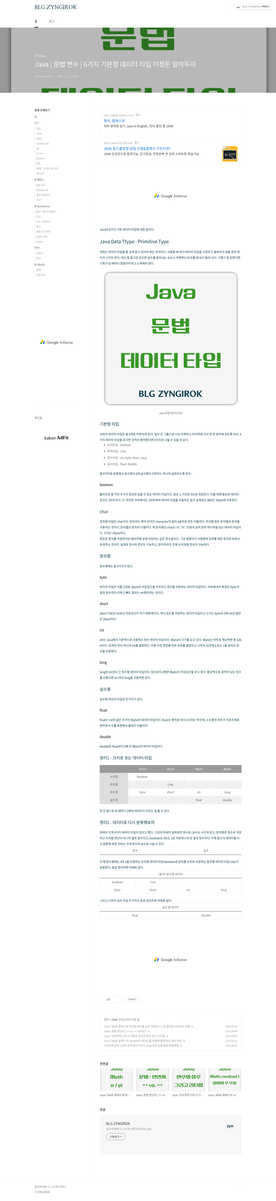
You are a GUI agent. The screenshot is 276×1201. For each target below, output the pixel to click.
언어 (36, 248)
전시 (38, 216)
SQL (38, 128)
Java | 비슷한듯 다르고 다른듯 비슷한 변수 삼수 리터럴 (134, 1036)
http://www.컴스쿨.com (118, 142)
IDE (38, 163)
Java (114, 1019)
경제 (38, 270)
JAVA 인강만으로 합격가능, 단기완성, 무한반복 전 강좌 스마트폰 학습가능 (151, 153)
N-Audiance (41, 206)
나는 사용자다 (43, 221)
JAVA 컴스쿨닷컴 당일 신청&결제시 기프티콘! (137, 148)
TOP (238, 1188)
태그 (52, 21)
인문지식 (40, 275)
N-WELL (39, 179)
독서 (38, 226)
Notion (40, 173)
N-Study (39, 264)
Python (40, 158)
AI (35, 116)
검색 (229, 8)
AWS (38, 138)
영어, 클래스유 (114, 120)
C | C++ (40, 153)
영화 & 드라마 (43, 231)
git (37, 148)
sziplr (39, 241)
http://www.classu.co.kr (119, 115)
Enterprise (42, 190)
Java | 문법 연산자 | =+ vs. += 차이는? (125, 1031)
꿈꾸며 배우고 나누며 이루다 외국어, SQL (129, 1129)
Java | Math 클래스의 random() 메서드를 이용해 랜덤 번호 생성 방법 (143, 1041)
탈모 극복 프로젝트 (46, 211)
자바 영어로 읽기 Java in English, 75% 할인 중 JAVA (138, 126)
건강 (38, 200)
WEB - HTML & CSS (47, 168)
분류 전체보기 (42, 110)
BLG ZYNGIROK (55, 7)
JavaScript (42, 143)
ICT (106, 1019)
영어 (38, 258)
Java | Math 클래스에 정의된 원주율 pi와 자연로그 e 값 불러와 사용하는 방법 (147, 1026)
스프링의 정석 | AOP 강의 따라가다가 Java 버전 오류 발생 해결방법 (141, 1045)
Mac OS (40, 185)
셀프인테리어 (43, 195)
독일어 (39, 253)
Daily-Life (41, 236)
